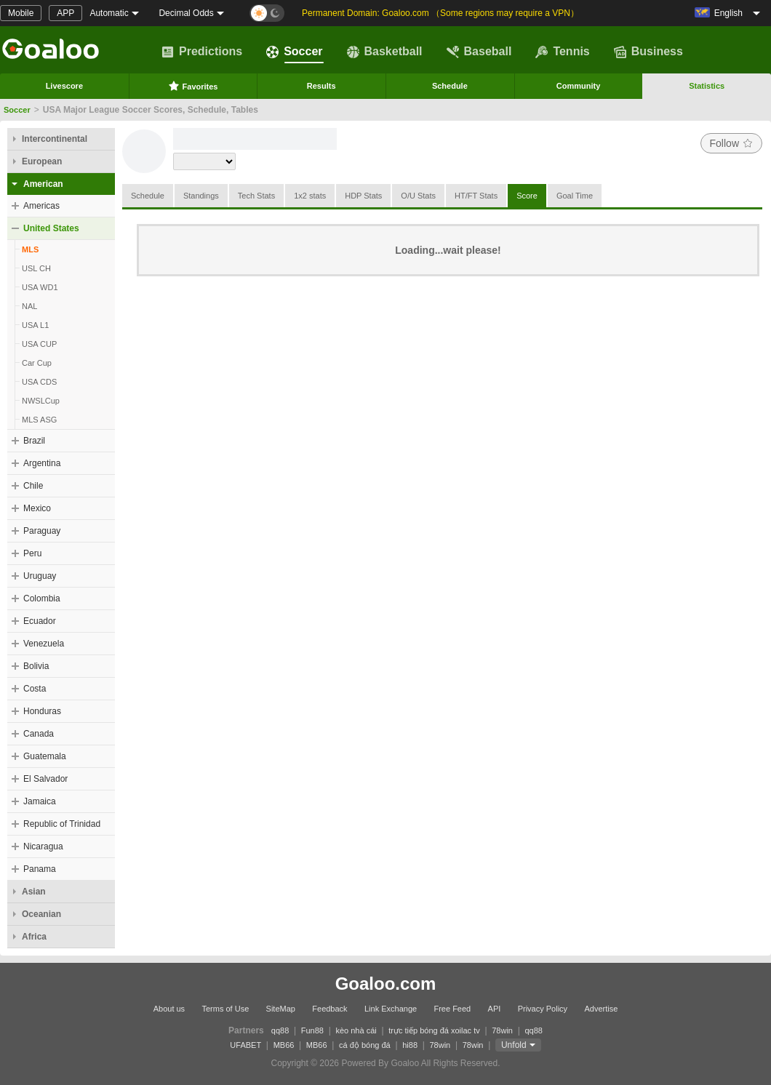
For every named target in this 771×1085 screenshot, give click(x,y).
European (42, 161)
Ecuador (39, 621)
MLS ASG (39, 419)
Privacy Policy (542, 1008)
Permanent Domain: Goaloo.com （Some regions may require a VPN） (440, 13)
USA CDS (39, 381)
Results (321, 85)
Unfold (514, 1045)
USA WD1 (40, 287)
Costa (34, 689)
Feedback (329, 1008)
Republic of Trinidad (61, 824)
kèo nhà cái (355, 1030)
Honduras (42, 711)
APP (65, 13)
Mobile (20, 13)
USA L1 (35, 325)
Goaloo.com (385, 983)
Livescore (64, 85)
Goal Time (574, 195)
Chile (33, 486)
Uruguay (39, 576)
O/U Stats (418, 195)
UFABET (245, 1045)
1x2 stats (310, 195)
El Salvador (45, 779)
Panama (39, 869)
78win (502, 1030)
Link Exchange (390, 1008)
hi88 (410, 1045)
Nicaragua (43, 846)
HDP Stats (363, 195)
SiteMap (280, 1008)
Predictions (201, 51)
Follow (731, 143)
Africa (34, 937)
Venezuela (43, 643)
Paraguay (41, 531)
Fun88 (312, 1030)
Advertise (601, 1008)
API (494, 1008)
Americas (41, 206)
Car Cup (37, 363)
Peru (32, 553)
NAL (29, 306)
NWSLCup (41, 400)
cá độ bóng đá (365, 1045)
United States (51, 228)
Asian (34, 891)
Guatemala (44, 756)
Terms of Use (225, 1008)
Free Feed (452, 1008)
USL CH (36, 268)
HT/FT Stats (476, 195)
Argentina (41, 463)
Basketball (385, 51)
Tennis (562, 51)
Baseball (479, 51)
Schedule (450, 85)
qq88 (280, 1030)
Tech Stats (256, 195)
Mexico (37, 508)
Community (578, 85)
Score (527, 195)
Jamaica (39, 801)
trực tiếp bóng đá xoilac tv (434, 1030)
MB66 (284, 1045)
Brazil (34, 441)
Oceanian (41, 914)
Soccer (294, 51)
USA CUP (39, 344)
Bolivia (36, 666)
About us (169, 1008)
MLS (30, 249)
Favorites (193, 86)
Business (648, 51)
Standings (201, 195)
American (43, 184)
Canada (38, 734)
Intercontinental (54, 139)
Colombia (41, 598)
